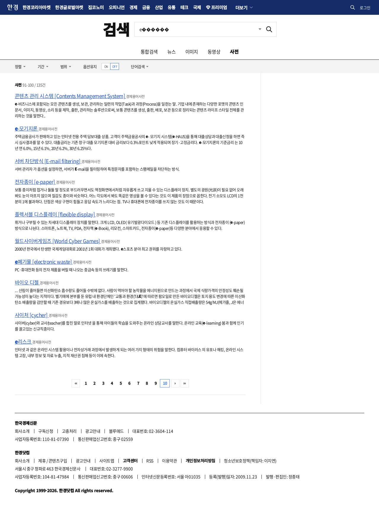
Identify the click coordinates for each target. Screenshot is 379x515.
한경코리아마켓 (36, 7)
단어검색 (137, 66)
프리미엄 (219, 7)
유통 (172, 7)
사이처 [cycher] (32, 314)
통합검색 (149, 51)
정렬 (18, 66)
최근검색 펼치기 (255, 29)
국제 (197, 7)
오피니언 (117, 7)
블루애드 (116, 431)
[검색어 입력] (198, 29)
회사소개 (22, 431)
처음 (76, 383)
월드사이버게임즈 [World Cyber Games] (58, 240)
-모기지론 (26, 128)
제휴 (42, 461)
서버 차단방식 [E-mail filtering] (48, 161)
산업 (159, 7)
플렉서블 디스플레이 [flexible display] (55, 214)
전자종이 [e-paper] (35, 181)
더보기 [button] (241, 7)
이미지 (191, 51)
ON (106, 66)
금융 (146, 7)
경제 (133, 7)
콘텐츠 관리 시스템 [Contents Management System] (70, 95)
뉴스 (171, 51)
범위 (63, 66)
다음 (175, 383)
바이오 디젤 (27, 282)
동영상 (214, 51)
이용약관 (169, 461)
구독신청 (45, 431)
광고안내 (92, 431)
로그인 (365, 7)
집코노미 (96, 7)
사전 (234, 51)
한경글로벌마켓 (69, 7)
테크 (184, 7)
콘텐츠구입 (58, 461)
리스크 (23, 341)
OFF (114, 66)
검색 (116, 29)
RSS (149, 461)
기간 (41, 66)
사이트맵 (106, 461)
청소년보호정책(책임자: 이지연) (250, 461)
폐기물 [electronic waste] (44, 261)
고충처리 (69, 431)
